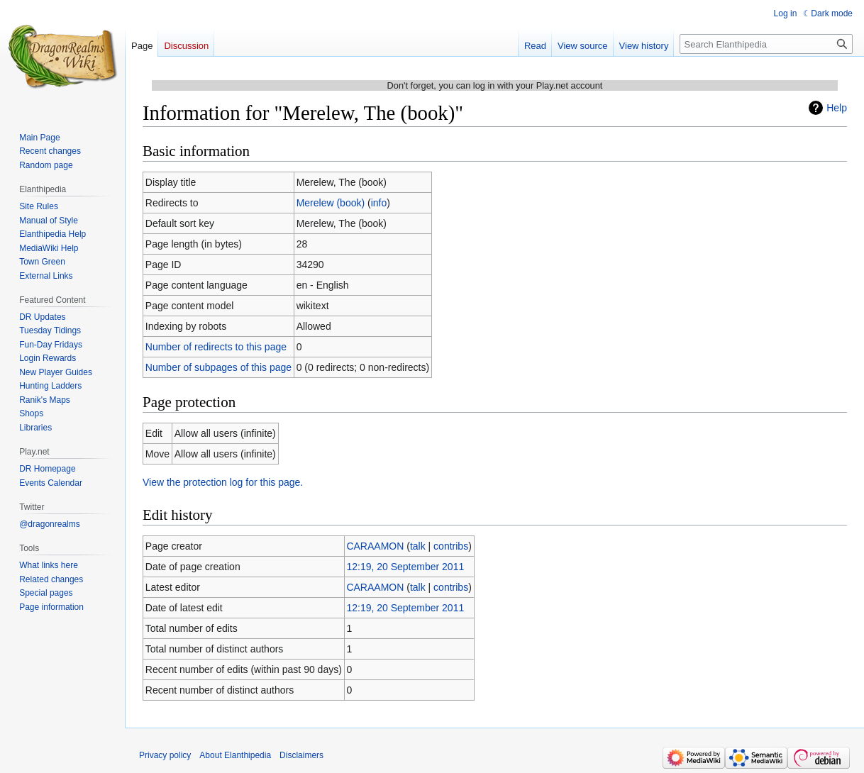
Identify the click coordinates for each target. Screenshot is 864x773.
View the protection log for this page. (223, 482)
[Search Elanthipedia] (766, 44)
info (379, 202)
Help (836, 107)
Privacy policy (165, 755)
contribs (450, 546)
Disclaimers (301, 755)
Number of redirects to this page (216, 346)
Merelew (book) (331, 202)
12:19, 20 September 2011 (405, 566)
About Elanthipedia (235, 755)
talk (418, 546)
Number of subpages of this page (218, 367)
